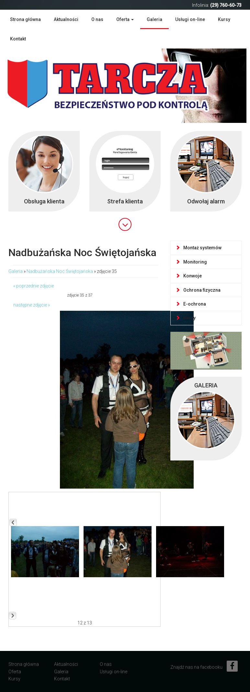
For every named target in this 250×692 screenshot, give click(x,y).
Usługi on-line (190, 19)
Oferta (14, 671)
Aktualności (66, 19)
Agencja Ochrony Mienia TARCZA (117, 85)
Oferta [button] (125, 19)
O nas (97, 19)
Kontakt (18, 38)
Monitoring (191, 262)
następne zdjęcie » (31, 305)
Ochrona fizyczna (198, 290)
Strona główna (25, 19)
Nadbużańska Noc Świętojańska (60, 271)
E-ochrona (191, 304)
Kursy (224, 19)
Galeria (154, 19)
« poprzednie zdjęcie (33, 285)
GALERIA (206, 385)
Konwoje (189, 275)
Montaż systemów (199, 247)
